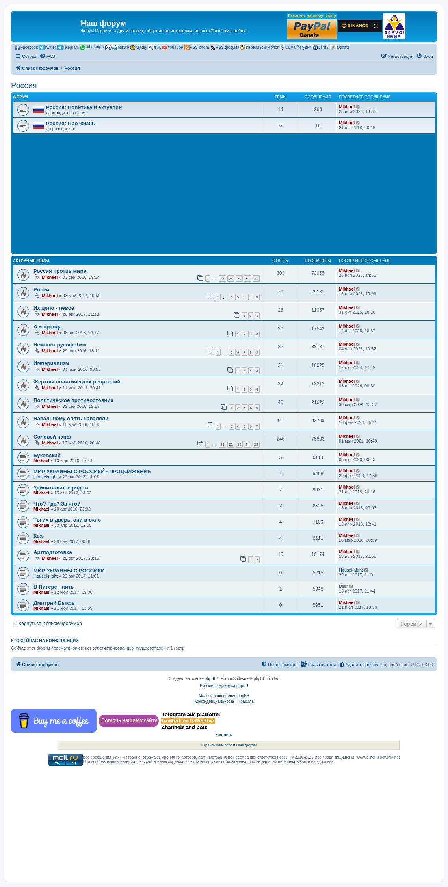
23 (239, 444)
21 (222, 444)
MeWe (117, 47)
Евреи (41, 290)
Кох (38, 536)
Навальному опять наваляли (70, 418)
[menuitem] (47, 56)
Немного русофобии (59, 345)
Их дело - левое (53, 308)
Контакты (224, 735)
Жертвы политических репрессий (77, 382)
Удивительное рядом (60, 488)
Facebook (26, 47)
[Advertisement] (224, 193)
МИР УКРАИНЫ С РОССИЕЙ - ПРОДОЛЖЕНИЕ (92, 471)
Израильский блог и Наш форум (229, 745)
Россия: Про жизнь (70, 123)
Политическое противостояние (73, 400)
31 (256, 278)
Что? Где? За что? (56, 504)
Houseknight (45, 476)
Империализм (51, 363)
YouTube (172, 47)
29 (239, 278)
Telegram (68, 47)
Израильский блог (259, 47)
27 (222, 278)
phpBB (211, 678)
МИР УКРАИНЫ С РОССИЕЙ (69, 571)
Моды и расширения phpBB (224, 696)
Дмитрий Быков (54, 603)
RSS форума (224, 47)
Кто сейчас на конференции (45, 640)
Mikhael (347, 106)
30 (247, 278)
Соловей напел (53, 437)
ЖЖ (154, 47)
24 (247, 444)
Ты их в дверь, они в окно (67, 520)
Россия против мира (59, 271)
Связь (320, 47)
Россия (24, 85)
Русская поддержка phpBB (224, 685)
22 (231, 444)
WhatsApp (92, 47)
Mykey (138, 47)
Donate (339, 47)
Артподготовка (52, 552)
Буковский (47, 455)
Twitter (47, 47)
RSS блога (196, 47)
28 (231, 278)
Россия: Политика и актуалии (84, 107)
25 (256, 444)
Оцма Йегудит (295, 47)
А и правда (47, 327)
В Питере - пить (53, 587)
